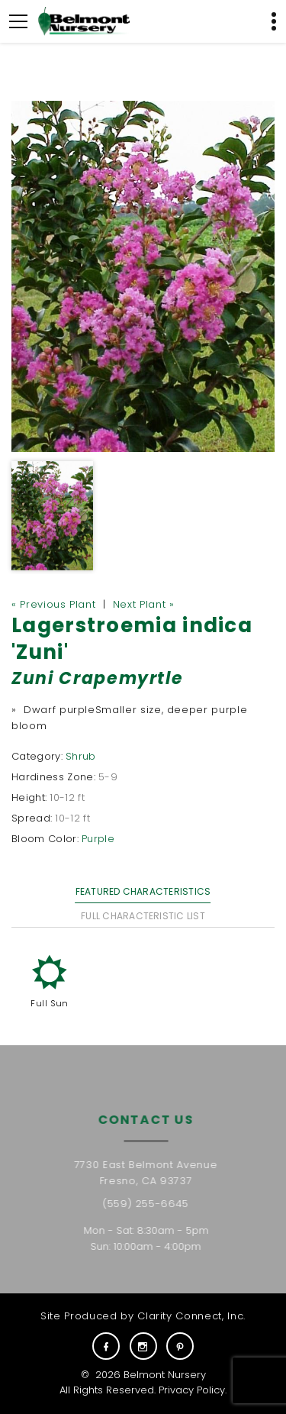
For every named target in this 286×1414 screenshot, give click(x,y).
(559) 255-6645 (151, 1203)
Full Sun (50, 1003)
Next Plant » (144, 604)
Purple (98, 838)
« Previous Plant (53, 604)
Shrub (81, 756)
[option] (143, 276)
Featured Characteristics (143, 891)
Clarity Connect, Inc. (191, 1316)
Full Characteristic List (143, 915)
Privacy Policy (192, 1390)
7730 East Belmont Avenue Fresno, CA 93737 (151, 1172)
